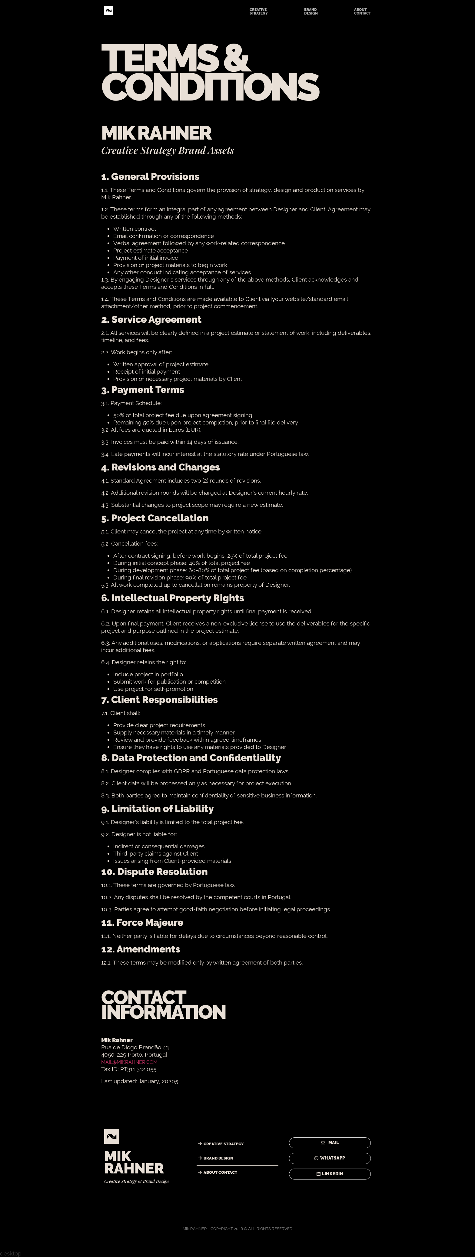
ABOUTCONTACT (362, 11)
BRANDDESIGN (311, 11)
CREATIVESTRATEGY (259, 11)
